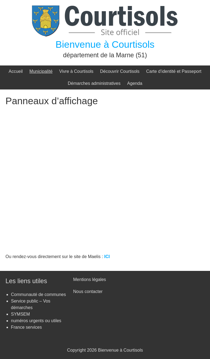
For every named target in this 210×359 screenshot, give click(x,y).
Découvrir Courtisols (119, 71)
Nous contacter (88, 291)
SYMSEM (20, 314)
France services (26, 327)
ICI (107, 256)
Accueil (16, 71)
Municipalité (41, 71)
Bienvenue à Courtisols (105, 44)
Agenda (134, 83)
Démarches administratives (94, 83)
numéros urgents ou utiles (36, 320)
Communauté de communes (38, 294)
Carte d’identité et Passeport (174, 71)
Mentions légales (89, 279)
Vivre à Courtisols (76, 71)
